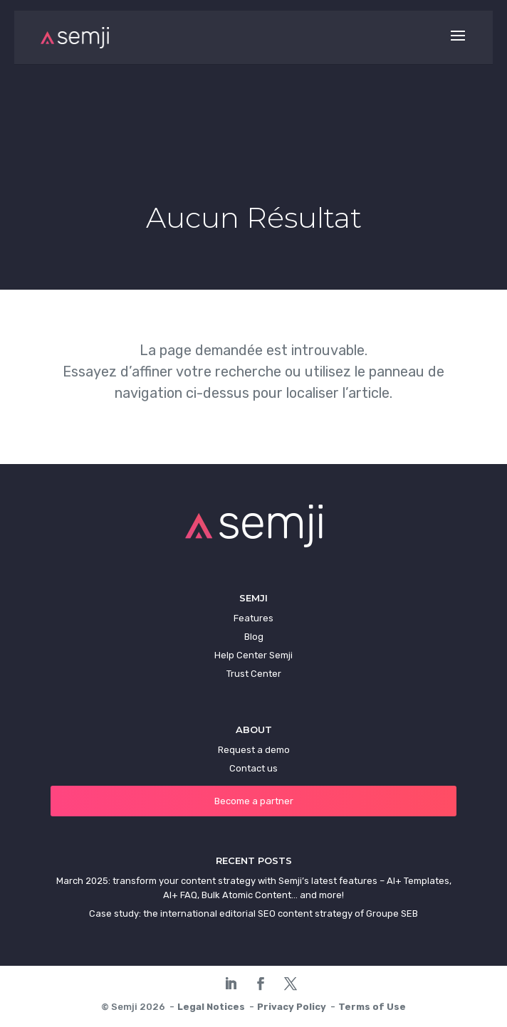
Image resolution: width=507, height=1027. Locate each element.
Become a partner (253, 801)
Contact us (253, 768)
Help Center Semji (253, 655)
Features (253, 618)
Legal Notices (211, 1006)
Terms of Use (372, 1006)
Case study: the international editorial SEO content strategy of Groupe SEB (253, 913)
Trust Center (253, 673)
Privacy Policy (291, 1006)
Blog (253, 636)
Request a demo (254, 749)
